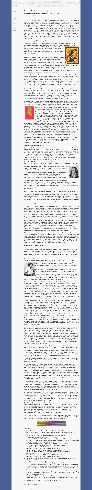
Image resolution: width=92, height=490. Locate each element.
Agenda (14, 13)
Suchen (14, 28)
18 (67, 355)
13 (78, 197)
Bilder (14, 23)
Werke (14, 16)
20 (67, 418)
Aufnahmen (15, 18)
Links (14, 25)
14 (56, 201)
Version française (28, 17)
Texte (14, 20)
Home (14, 33)
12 (32, 188)
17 (47, 343)
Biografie (14, 11)
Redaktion (39, 484)
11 (54, 163)
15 (36, 271)
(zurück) (67, 430)
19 (49, 400)
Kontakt (14, 30)
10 (59, 159)
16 (47, 298)
